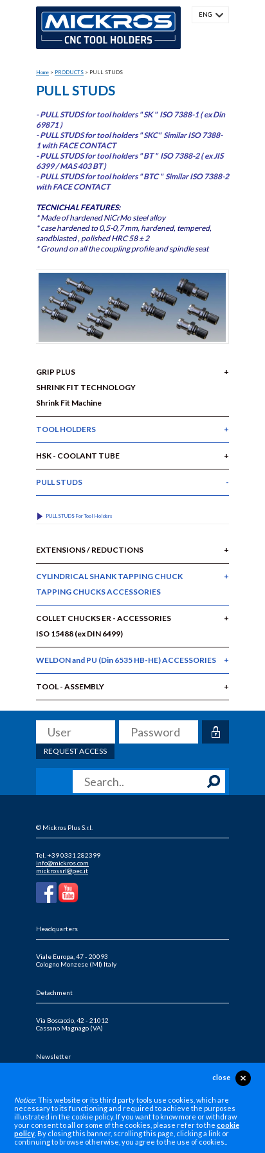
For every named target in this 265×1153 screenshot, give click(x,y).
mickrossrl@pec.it (62, 870)
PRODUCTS (69, 72)
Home (42, 72)
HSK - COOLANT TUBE (78, 455)
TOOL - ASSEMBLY (70, 686)
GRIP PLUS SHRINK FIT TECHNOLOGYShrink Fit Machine (86, 387)
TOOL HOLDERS (66, 429)
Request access (75, 751)
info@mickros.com (62, 863)
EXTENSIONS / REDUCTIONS (89, 550)
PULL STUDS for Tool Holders (79, 516)
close (221, 1077)
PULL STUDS (59, 482)
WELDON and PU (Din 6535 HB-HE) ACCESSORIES (126, 660)
